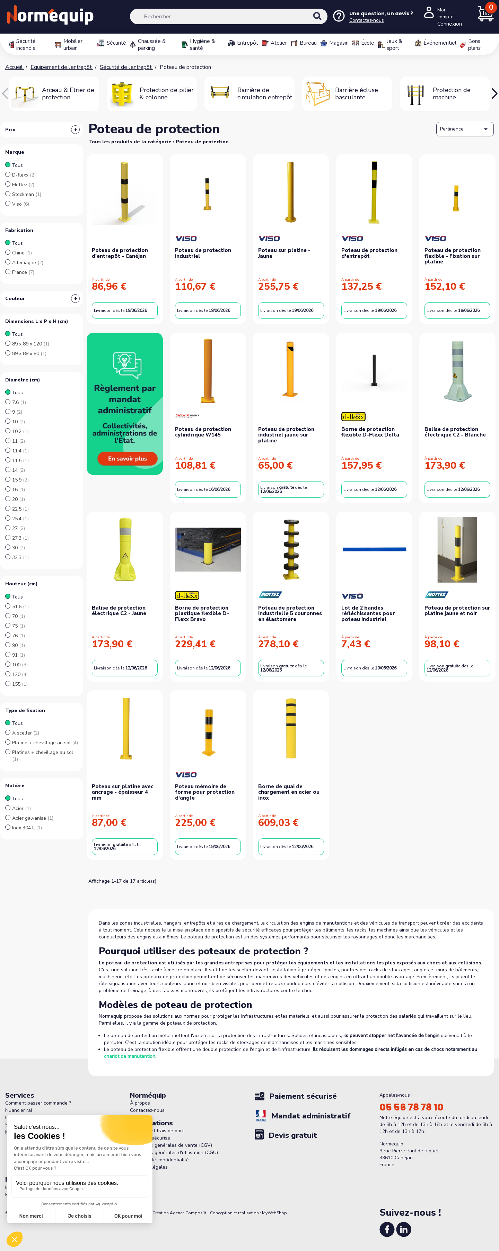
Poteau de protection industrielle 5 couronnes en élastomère (290, 613)
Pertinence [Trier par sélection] (465, 129)
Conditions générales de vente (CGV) (171, 1145)
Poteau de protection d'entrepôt (369, 253)
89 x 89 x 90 (29, 353)
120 (20, 674)
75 (18, 626)
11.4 (20, 451)
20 (18, 499)
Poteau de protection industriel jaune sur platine (286, 435)
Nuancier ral (18, 1110)
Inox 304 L (27, 828)
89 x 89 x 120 (30, 344)
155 (20, 684)
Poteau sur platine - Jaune (284, 253)
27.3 (20, 538)
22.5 (20, 509)
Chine (22, 253)
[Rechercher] (228, 16)
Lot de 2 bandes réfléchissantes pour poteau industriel (368, 613)
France (23, 272)
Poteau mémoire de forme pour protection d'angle (205, 792)
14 (18, 470)
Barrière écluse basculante (356, 93)
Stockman (26, 194)
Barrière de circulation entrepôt (264, 93)
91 (18, 655)
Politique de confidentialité (159, 1159)
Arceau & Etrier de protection (68, 93)
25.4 (20, 518)
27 (18, 528)
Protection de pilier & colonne (167, 93)
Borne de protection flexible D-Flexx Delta (370, 432)
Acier (21, 808)
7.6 (19, 402)
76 (18, 635)
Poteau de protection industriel (203, 253)
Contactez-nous (147, 1110)
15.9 (20, 480)
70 (18, 616)
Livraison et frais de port (157, 1130)
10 (18, 421)
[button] (494, 93)
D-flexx (24, 175)
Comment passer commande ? (38, 1103)
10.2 (20, 431)
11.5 (20, 460)
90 (18, 645)
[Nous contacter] (372, 17)
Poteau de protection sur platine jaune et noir (457, 610)
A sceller (25, 733)
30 (18, 547)
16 (18, 489)
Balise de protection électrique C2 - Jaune (119, 610)
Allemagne (27, 262)
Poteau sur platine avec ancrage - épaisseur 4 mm (123, 792)
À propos (140, 1103)
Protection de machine (452, 93)
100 (20, 665)
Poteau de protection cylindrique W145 (203, 432)
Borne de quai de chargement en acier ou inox (288, 792)
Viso (20, 204)
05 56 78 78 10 (411, 1107)
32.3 (20, 557)
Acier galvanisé (32, 818)
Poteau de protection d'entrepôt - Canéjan (120, 253)
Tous (17, 165)
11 (18, 441)
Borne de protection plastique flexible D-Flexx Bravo (202, 613)
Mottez (23, 184)
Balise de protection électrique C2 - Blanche (455, 432)
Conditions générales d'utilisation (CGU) (174, 1152)
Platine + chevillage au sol (45, 742)
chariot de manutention (129, 1056)
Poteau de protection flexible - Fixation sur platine (452, 256)
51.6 (20, 606)
